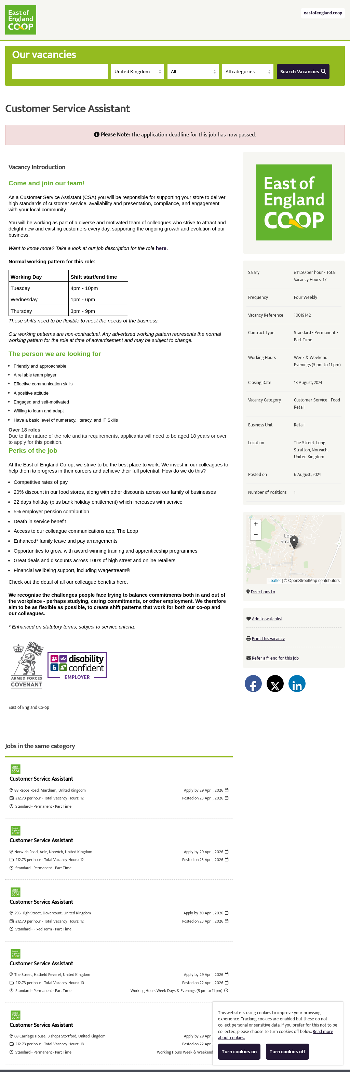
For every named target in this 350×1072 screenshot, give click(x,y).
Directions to (263, 592)
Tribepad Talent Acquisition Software (152, 1043)
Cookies (209, 1043)
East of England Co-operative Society (20, 20)
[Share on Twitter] (275, 683)
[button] (294, 542)
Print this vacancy (268, 639)
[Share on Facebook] (253, 683)
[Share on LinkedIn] (297, 683)
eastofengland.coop (323, 13)
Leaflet (274, 580)
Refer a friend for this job (275, 658)
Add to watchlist (267, 619)
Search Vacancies (303, 71)
